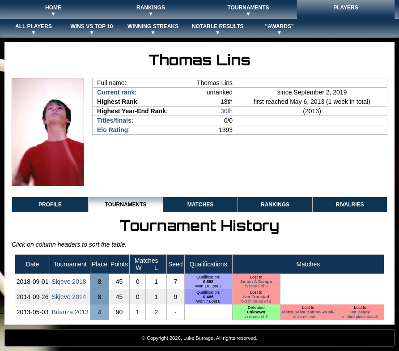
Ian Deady (360, 312)
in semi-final (304, 316)
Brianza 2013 (70, 312)
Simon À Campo (256, 281)
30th (227, 111)
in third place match (360, 316)
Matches (200, 204)
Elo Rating (112, 129)
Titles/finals (114, 120)
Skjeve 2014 (68, 296)
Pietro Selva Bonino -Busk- (308, 312)
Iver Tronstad (256, 297)
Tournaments (125, 204)
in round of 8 (256, 286)
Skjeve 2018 (68, 281)
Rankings (275, 204)
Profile (50, 204)
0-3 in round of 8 (256, 301)
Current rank (116, 92)
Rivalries (349, 204)
